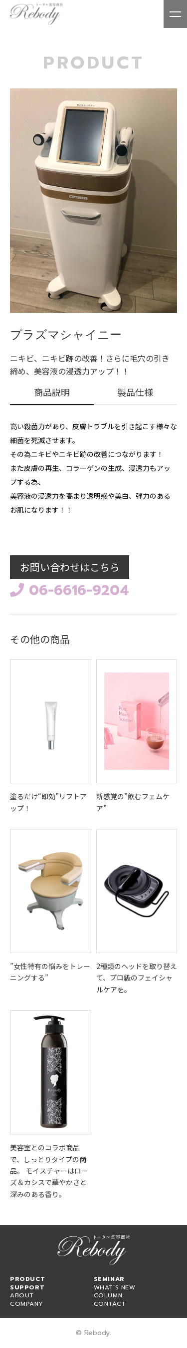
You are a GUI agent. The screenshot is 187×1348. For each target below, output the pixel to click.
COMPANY (26, 1303)
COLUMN (108, 1295)
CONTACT (110, 1303)
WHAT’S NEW (115, 1287)
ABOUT (22, 1295)
